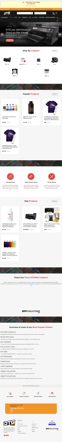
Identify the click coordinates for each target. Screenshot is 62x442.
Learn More (36, 385)
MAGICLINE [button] (11, 17)
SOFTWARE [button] (41, 17)
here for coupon (34, 5)
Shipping (19, 431)
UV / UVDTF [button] (34, 17)
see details (29, 9)
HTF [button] (19, 17)
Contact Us (34, 424)
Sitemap (33, 431)
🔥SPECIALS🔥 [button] (59, 19)
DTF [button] (16, 17)
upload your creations (30, 282)
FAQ (18, 427)
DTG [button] (30, 17)
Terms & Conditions (22, 433)
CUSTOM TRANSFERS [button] (50, 17)
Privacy (33, 429)
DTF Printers (20, 424)
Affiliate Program (35, 427)
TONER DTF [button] (24, 17)
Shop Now (10, 40)
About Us (20, 420)
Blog (19, 429)
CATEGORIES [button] (3, 17)
